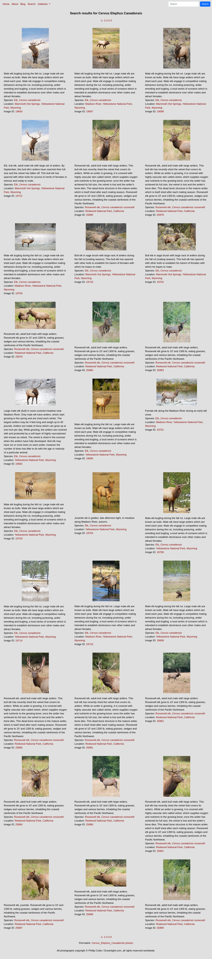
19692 (18, 463)
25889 (160, 927)
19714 (18, 640)
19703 (18, 538)
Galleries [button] (43, 4)
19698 (160, 111)
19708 (160, 552)
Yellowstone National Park (117, 103)
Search (32, 4)
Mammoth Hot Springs (27, 103)
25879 (18, 356)
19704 (89, 533)
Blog (22, 4)
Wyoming (15, 107)
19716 (89, 644)
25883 (160, 370)
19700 (18, 293)
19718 (89, 282)
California (118, 211)
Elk (16, 100)
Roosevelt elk (92, 207)
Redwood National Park (98, 211)
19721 (18, 195)
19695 (89, 458)
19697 (89, 111)
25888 (89, 914)
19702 (160, 282)
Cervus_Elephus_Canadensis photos (112, 943)
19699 (160, 640)
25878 (160, 214)
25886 (89, 824)
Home (6, 4)
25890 (89, 214)
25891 (160, 851)
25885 (89, 370)
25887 (18, 927)
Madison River (93, 103)
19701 (160, 429)
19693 (18, 111)
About (15, 4)
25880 (18, 747)
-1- (101, 20)
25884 (18, 824)
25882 (160, 721)
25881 (89, 747)
